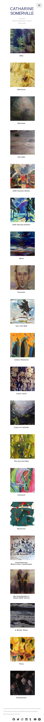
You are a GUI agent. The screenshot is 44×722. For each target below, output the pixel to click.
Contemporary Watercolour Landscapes (21, 563)
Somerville (22, 9)
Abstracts (21, 89)
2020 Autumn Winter (21, 191)
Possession (21, 698)
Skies (21, 258)
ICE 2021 (21, 157)
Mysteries (21, 529)
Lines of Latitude (21, 427)
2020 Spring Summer (21, 225)
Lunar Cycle (21, 393)
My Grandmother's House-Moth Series (21, 597)
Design (39, 719)
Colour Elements (21, 360)
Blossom (21, 123)
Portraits (21, 292)
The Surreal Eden (21, 461)
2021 (21, 56)
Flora (21, 664)
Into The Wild (21, 326)
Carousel (21, 495)
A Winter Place (21, 630)
